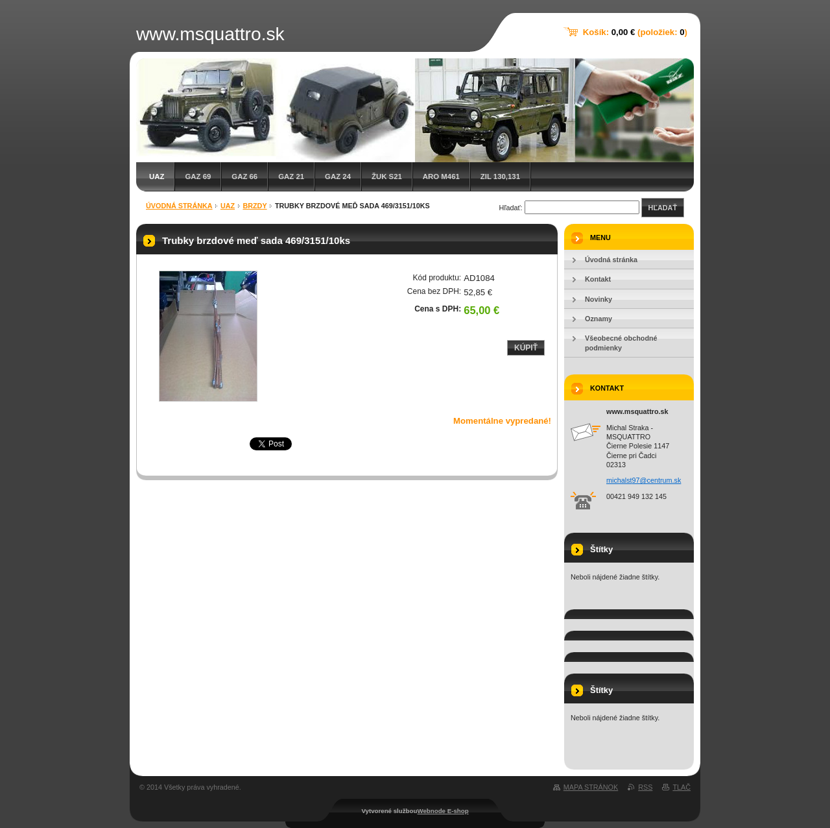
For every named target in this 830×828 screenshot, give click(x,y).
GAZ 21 (291, 176)
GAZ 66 (244, 176)
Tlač (681, 787)
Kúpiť (526, 347)
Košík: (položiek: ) (635, 32)
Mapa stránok (590, 787)
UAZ (156, 176)
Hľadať (662, 208)
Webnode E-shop (442, 810)
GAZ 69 (198, 176)
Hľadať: (511, 208)
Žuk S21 (387, 176)
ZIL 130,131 (500, 176)
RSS (645, 787)
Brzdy (255, 206)
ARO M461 (441, 176)
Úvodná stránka (179, 206)
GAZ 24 (338, 176)
